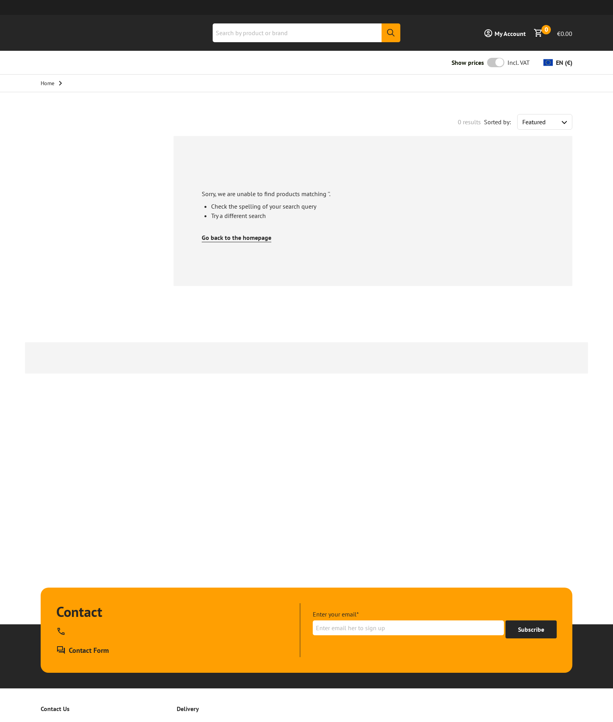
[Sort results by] (544, 121)
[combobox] (306, 32)
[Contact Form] (82, 650)
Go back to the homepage (236, 237)
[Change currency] (557, 62)
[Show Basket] (553, 33)
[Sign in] (505, 32)
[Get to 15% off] (531, 629)
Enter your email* (336, 614)
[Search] (391, 32)
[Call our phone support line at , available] (62, 631)
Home (47, 83)
